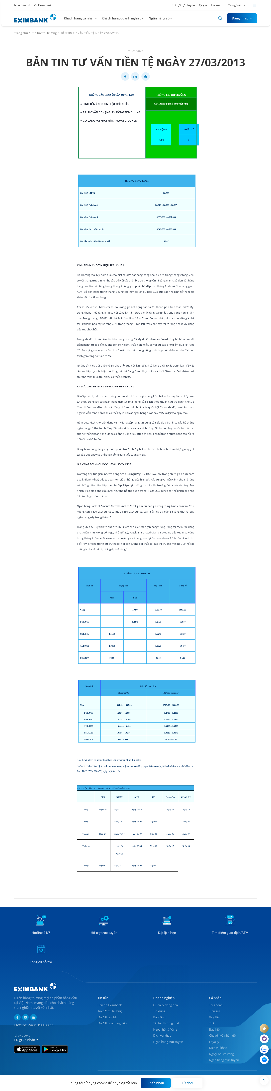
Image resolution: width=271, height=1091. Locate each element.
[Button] (242, 18)
